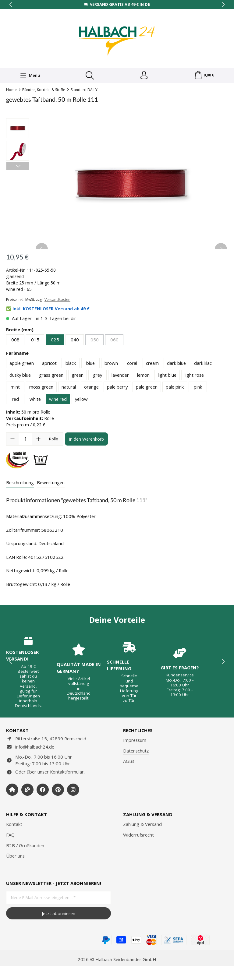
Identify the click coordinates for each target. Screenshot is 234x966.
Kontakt (14, 824)
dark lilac (203, 364)
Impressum (134, 740)
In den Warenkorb (86, 439)
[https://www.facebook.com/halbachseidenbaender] (43, 790)
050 (94, 340)
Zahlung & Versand (142, 824)
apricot (49, 364)
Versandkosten (57, 300)
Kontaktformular (67, 772)
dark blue (176, 364)
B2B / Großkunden (25, 845)
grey (97, 376)
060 (114, 340)
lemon (143, 376)
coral (132, 364)
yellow (81, 400)
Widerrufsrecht (138, 835)
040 (75, 340)
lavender (120, 376)
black (71, 364)
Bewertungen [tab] (51, 483)
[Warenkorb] (203, 76)
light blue (167, 376)
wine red (58, 400)
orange (91, 388)
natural (69, 388)
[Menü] (30, 75)
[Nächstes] (17, 167)
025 (55, 340)
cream (152, 364)
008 (15, 340)
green (77, 376)
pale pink (175, 388)
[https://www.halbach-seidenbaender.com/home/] (12, 790)
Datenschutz (136, 751)
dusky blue (20, 376)
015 (35, 340)
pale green (147, 388)
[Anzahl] (25, 440)
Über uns (15, 856)
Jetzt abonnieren (58, 913)
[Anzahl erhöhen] (38, 440)
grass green (51, 376)
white (35, 400)
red (15, 400)
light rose (194, 376)
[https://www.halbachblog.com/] (27, 790)
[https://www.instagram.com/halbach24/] (73, 790)
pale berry (117, 388)
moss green (41, 388)
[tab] (20, 483)
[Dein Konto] (143, 76)
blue (90, 364)
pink (198, 388)
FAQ (10, 835)
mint (15, 388)
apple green (21, 364)
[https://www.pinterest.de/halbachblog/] (58, 790)
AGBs (128, 761)
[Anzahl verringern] (12, 440)
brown (111, 364)
